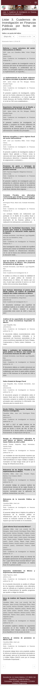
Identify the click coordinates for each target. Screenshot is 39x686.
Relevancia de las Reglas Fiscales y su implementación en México (19, 470)
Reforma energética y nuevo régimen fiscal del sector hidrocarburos (19, 137)
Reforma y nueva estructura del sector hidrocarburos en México (19, 49)
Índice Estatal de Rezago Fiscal (14, 381)
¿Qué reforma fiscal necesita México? (17, 526)
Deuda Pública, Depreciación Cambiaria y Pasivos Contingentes (19, 410)
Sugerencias (23, 683)
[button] (30, 2)
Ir (34, 36)
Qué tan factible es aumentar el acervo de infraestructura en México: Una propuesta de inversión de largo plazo (19, 262)
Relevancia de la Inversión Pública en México (19, 500)
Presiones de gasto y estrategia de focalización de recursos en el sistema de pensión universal (19, 167)
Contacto (15, 683)
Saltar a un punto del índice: (11, 33)
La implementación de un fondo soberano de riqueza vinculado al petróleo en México (19, 78)
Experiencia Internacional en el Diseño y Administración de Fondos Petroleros (19, 108)
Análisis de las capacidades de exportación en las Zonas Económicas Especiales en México (19, 320)
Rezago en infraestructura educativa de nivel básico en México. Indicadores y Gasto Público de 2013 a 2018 (19, 440)
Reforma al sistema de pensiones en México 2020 (19, 638)
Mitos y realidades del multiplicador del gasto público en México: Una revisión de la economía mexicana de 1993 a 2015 (19, 351)
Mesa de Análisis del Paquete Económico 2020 (19, 599)
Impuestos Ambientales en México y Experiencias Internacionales (19, 571)
